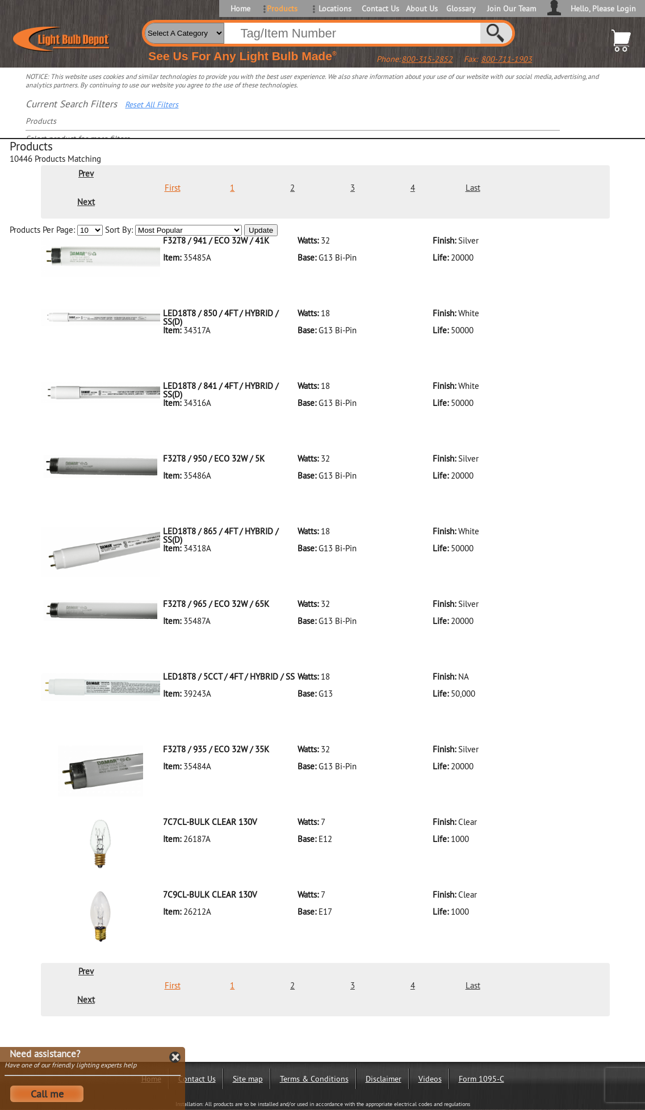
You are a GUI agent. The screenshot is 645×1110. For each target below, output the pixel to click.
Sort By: (174, 229)
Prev (86, 173)
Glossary (461, 8)
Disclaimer (383, 1079)
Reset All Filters (151, 104)
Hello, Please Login (603, 8)
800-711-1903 (506, 59)
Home (240, 8)
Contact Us (379, 8)
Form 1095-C (481, 1079)
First (173, 187)
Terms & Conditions (314, 1079)
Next (86, 201)
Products (282, 8)
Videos (430, 1079)
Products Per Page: (57, 229)
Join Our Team (511, 8)
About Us (422, 8)
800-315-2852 (427, 59)
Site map (248, 1079)
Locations (335, 8)
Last (473, 187)
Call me (47, 1093)
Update (261, 230)
